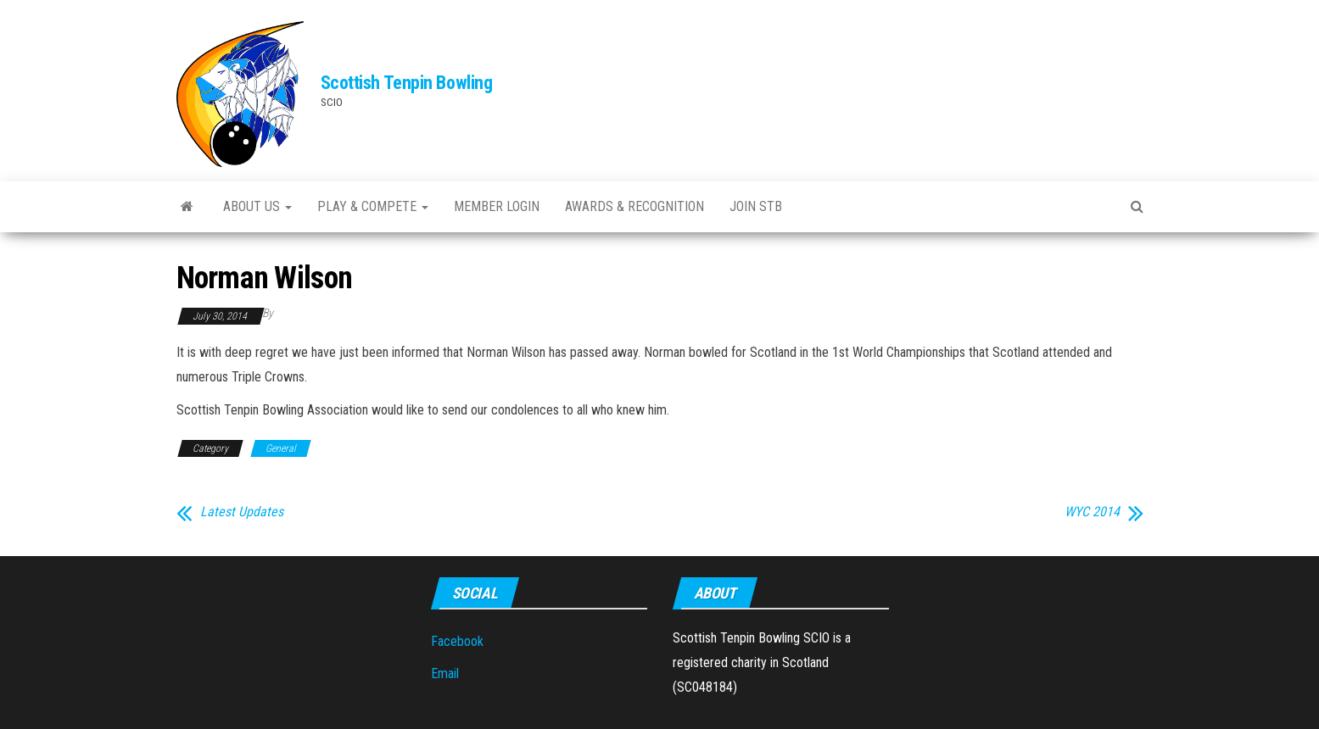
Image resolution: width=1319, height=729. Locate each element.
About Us (257, 206)
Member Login (496, 206)
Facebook (457, 641)
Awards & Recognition (634, 206)
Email (445, 673)
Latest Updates (241, 512)
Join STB (755, 206)
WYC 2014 (1092, 512)
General (280, 448)
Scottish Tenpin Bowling (407, 82)
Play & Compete (372, 206)
